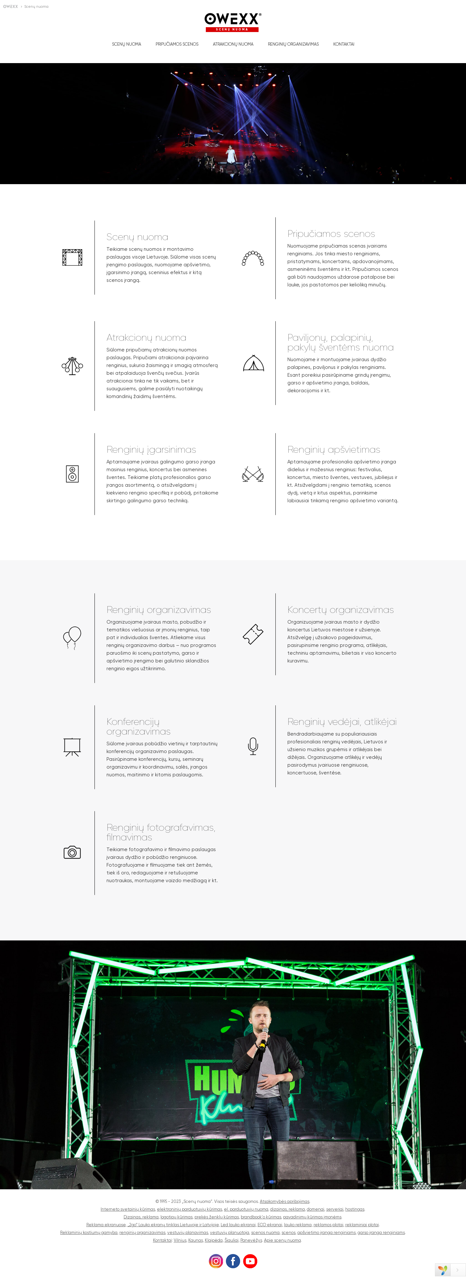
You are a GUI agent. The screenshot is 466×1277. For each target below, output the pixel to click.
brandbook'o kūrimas (261, 1217)
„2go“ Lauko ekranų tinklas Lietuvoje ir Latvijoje (173, 1224)
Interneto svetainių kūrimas (128, 1209)
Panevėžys (251, 1240)
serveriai (334, 1209)
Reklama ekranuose (106, 1224)
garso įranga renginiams (381, 1232)
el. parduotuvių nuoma (246, 1209)
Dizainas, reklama (141, 1217)
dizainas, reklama (287, 1209)
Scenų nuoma (126, 44)
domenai (315, 1209)
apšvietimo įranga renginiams (326, 1232)
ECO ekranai (270, 1224)
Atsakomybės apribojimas (284, 1201)
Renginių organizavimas (293, 44)
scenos (288, 1232)
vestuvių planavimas (187, 1232)
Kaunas (195, 1240)
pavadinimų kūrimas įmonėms (312, 1217)
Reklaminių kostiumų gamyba (88, 1232)
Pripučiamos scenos (177, 44)
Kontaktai (343, 44)
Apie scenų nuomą (282, 1240)
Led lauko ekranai (238, 1224)
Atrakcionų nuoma (233, 44)
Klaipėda (214, 1240)
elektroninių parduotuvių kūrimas (189, 1209)
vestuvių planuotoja (229, 1232)
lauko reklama (298, 1224)
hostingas (354, 1209)
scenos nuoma (265, 1232)
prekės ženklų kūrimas (216, 1217)
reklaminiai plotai (362, 1224)
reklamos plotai (328, 1224)
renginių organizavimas (142, 1232)
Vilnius (180, 1240)
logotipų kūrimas (177, 1217)
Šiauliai (232, 1240)
